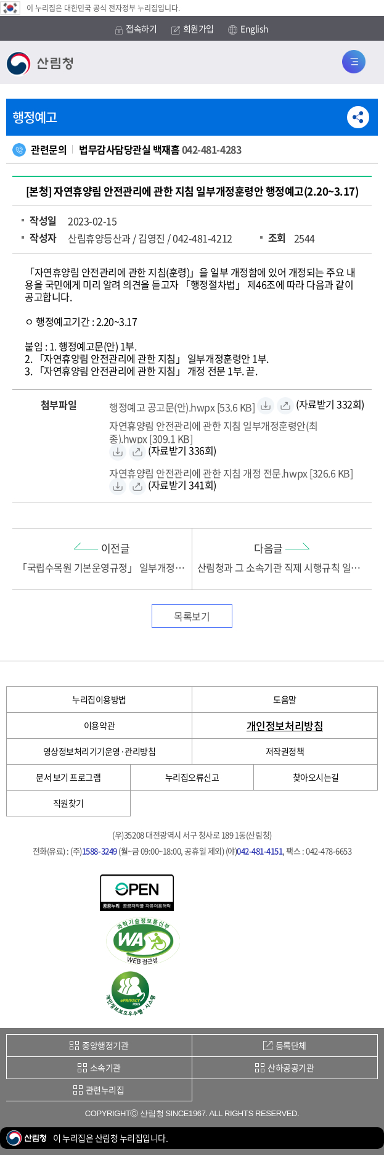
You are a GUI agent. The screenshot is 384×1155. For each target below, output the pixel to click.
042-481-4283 (211, 149)
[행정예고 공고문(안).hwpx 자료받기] (182, 405)
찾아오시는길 (316, 777)
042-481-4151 (259, 851)
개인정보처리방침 (285, 725)
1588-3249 (99, 851)
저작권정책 (285, 751)
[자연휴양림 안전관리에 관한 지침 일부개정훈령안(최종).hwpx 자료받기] (238, 430)
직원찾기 (68, 803)
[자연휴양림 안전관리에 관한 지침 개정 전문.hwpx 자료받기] (231, 471)
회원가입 (192, 28)
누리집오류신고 (192, 777)
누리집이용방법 (99, 699)
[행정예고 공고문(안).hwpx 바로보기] (285, 405)
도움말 (284, 699)
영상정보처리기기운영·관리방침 (99, 751)
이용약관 (99, 725)
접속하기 (136, 28)
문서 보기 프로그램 (68, 777)
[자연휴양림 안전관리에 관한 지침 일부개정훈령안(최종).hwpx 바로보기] (137, 452)
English (248, 29)
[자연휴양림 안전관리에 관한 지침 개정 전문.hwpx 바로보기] (137, 486)
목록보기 (192, 616)
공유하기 (358, 117)
